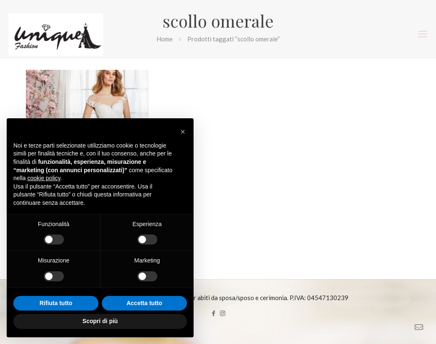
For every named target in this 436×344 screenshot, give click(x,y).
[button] (182, 131)
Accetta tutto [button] (144, 303)
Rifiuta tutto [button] (56, 303)
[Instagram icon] (222, 313)
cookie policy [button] (43, 178)
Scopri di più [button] (100, 321)
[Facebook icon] (214, 313)
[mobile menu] (423, 34)
